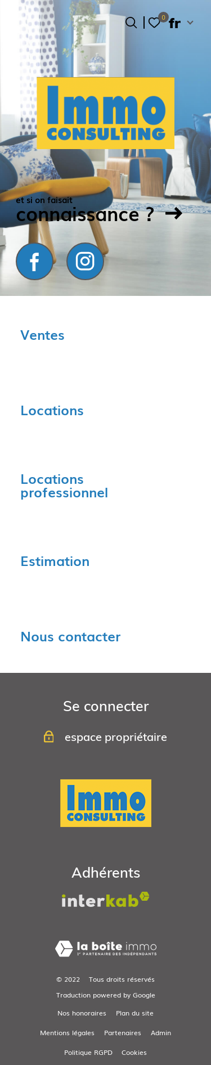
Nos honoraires (81, 1013)
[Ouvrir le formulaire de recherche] (131, 22)
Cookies (134, 1052)
